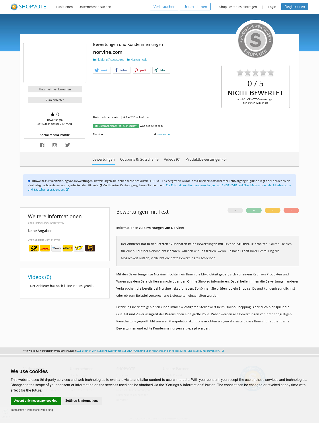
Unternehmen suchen (95, 7)
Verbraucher (164, 6)
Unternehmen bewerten (55, 89)
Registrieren (295, 6)
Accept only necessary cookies (35, 400)
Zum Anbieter (55, 100)
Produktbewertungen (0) (206, 159)
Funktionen (64, 7)
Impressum (17, 409)
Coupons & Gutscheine (139, 159)
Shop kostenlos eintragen (238, 7)
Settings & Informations (82, 400)
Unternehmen (195, 6)
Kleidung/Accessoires (109, 59)
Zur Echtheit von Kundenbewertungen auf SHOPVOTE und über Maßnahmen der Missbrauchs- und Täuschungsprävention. (150, 350)
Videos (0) (172, 159)
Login (272, 7)
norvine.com (164, 134)
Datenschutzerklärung (40, 409)
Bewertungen (103, 159)
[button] (102, 70)
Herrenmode (137, 59)
